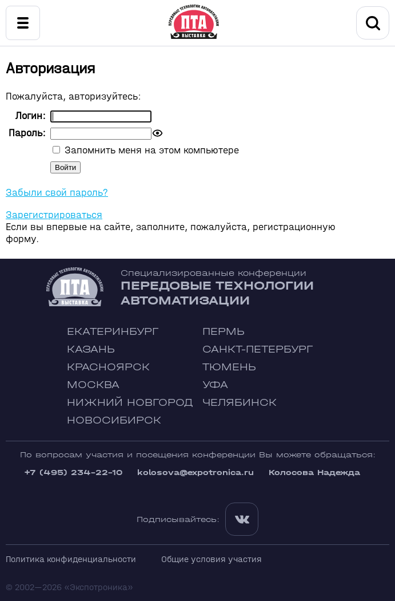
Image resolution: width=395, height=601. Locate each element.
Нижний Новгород (130, 403)
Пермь (223, 332)
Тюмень (229, 367)
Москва (93, 385)
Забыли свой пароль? (57, 193)
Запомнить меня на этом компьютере (150, 150)
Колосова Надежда (314, 472)
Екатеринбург (112, 332)
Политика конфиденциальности (71, 558)
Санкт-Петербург (257, 349)
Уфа (215, 385)
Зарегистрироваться (54, 215)
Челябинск (239, 403)
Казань (91, 349)
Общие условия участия (211, 558)
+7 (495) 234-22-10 (73, 472)
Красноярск (108, 367)
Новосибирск (114, 420)
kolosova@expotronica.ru (195, 472)
